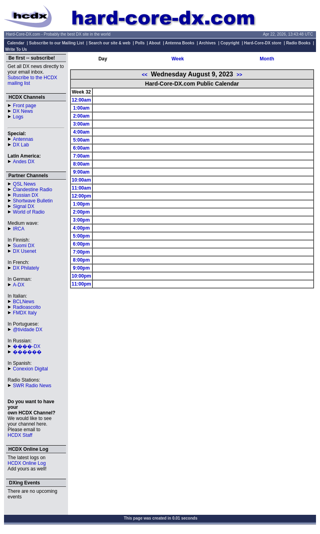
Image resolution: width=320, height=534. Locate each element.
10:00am (81, 180)
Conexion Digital (30, 369)
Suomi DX (23, 245)
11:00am (81, 188)
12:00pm (81, 196)
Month (267, 59)
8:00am (81, 164)
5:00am (81, 140)
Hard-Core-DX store (262, 43)
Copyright (229, 43)
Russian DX (25, 195)
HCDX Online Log (27, 463)
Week (178, 59)
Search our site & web (109, 43)
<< (144, 75)
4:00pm (81, 228)
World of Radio (28, 212)
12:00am (81, 100)
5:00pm (81, 236)
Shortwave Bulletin (32, 201)
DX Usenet (24, 251)
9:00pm (81, 268)
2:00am (81, 116)
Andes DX (23, 161)
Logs (18, 117)
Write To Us (16, 49)
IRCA (18, 229)
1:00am (81, 108)
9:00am (81, 172)
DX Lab (21, 145)
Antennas (23, 139)
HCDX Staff (20, 435)
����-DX (26, 346)
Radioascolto (26, 307)
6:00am (81, 148)
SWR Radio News (32, 385)
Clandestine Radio (32, 189)
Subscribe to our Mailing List (56, 43)
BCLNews (23, 301)
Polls (140, 43)
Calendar (15, 43)
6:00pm (81, 244)
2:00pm (81, 212)
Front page (24, 105)
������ (27, 352)
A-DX (18, 285)
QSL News (24, 184)
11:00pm (81, 284)
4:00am (81, 132)
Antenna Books (179, 43)
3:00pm (81, 220)
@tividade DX (27, 329)
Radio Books (298, 43)
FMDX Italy (24, 313)
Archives (207, 43)
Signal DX (23, 206)
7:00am (81, 156)
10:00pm (81, 276)
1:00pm (81, 204)
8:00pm (81, 260)
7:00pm (81, 252)
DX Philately (26, 268)
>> (239, 75)
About (154, 43)
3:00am (81, 124)
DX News (23, 111)
